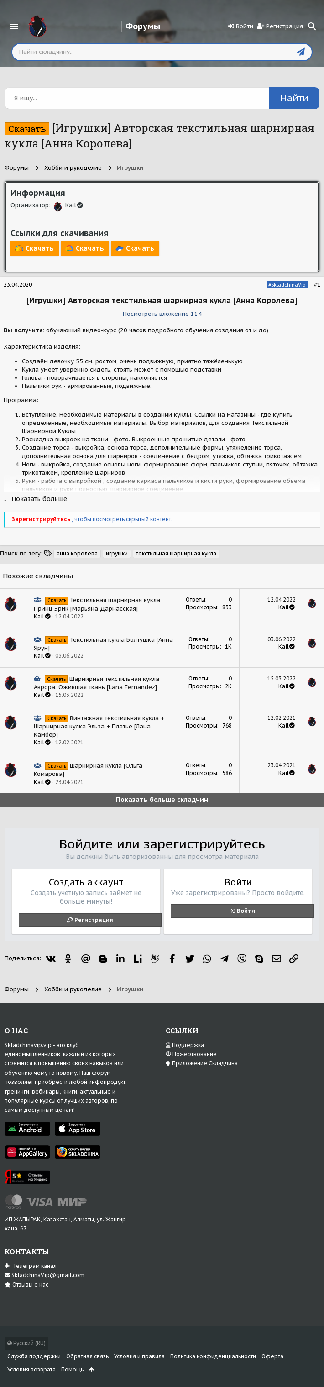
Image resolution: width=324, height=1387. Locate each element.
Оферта (272, 1356)
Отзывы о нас (26, 1284)
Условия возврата (31, 1369)
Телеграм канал (31, 1265)
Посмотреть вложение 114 (162, 314)
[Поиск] (312, 26)
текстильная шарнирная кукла (176, 553)
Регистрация (93, 919)
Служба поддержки (34, 1356)
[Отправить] (301, 52)
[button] (14, 26)
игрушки (117, 553)
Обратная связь (87, 1356)
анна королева (77, 553)
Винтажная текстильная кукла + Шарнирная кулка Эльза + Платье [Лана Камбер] (99, 726)
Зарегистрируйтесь (42, 519)
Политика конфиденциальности (213, 1356)
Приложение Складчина (202, 1063)
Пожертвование (191, 1054)
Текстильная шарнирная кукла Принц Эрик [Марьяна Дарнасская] (97, 604)
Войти (246, 910)
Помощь (72, 1369)
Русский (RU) (26, 1343)
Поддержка (185, 1045)
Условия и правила (139, 1356)
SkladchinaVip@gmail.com (44, 1275)
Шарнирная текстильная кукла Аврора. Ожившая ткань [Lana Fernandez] (96, 683)
